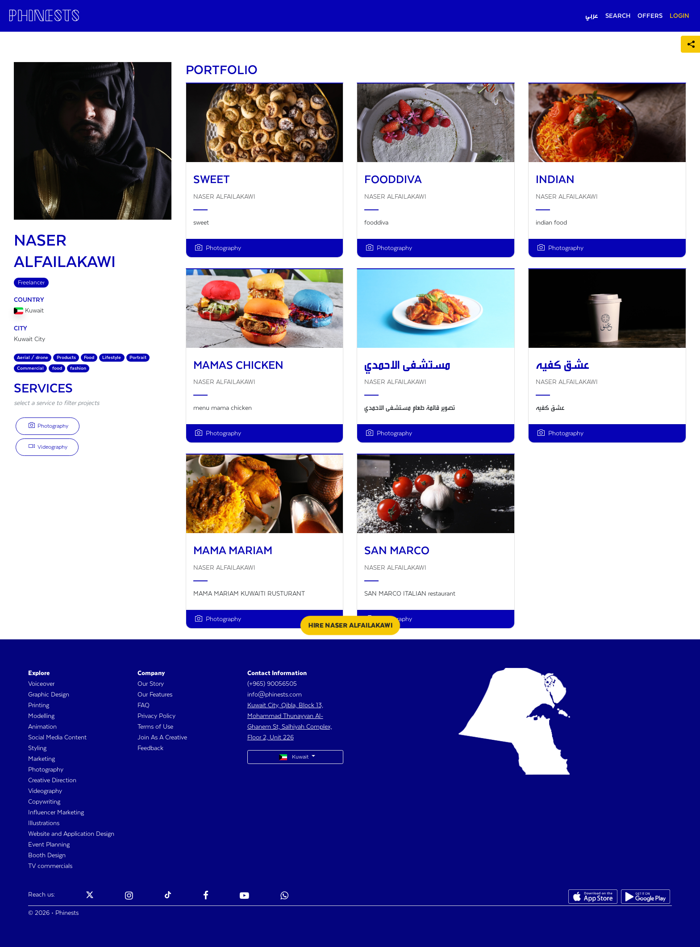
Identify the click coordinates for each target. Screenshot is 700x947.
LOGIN (679, 16)
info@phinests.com (274, 694)
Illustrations (43, 823)
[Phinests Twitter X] (89, 896)
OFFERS (650, 16)
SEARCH (617, 16)
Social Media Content (57, 737)
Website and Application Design (71, 834)
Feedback (150, 748)
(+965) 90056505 (272, 684)
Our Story (151, 684)
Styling (37, 748)
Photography (49, 425)
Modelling (41, 716)
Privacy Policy (156, 716)
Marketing (41, 759)
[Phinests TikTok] (167, 896)
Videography (48, 446)
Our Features (155, 694)
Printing (38, 705)
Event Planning (49, 844)
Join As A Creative (162, 737)
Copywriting (44, 801)
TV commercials (50, 866)
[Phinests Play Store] (645, 896)
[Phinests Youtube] (244, 896)
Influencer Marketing (56, 812)
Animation (42, 726)
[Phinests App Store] (592, 896)
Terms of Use (155, 726)
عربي (591, 16)
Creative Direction (52, 780)
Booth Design (47, 855)
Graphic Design (48, 694)
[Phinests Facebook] (205, 896)
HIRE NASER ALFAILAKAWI (350, 625)
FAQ (144, 705)
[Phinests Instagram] (129, 896)
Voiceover (41, 684)
